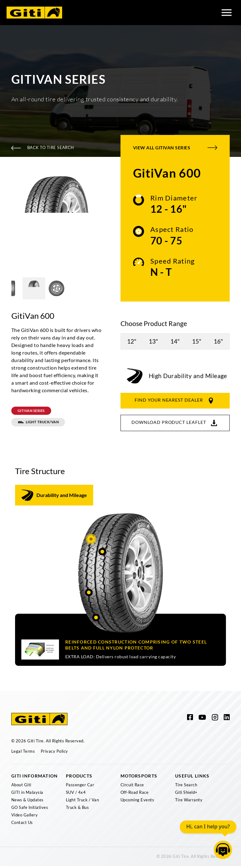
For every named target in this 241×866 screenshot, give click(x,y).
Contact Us (22, 822)
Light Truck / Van (82, 799)
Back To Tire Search (42, 147)
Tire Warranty (188, 799)
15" (196, 341)
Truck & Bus (77, 807)
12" (132, 341)
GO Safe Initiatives (29, 807)
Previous (6, 222)
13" (153, 341)
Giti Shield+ (186, 792)
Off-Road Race (134, 792)
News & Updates (27, 799)
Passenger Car (80, 784)
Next (106, 222)
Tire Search (186, 784)
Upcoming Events (137, 799)
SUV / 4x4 (76, 792)
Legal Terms (23, 751)
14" (175, 341)
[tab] (54, 495)
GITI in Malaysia (27, 792)
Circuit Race (132, 784)
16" (218, 341)
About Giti (21, 784)
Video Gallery (24, 814)
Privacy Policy (54, 751)
